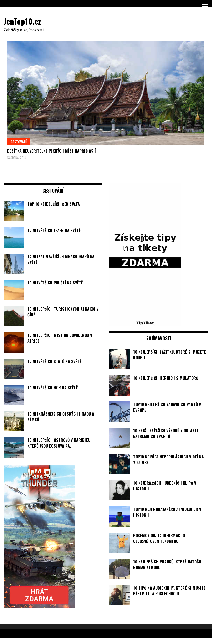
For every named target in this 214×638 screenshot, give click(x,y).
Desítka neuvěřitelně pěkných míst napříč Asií (51, 151)
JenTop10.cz (22, 21)
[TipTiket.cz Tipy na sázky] (145, 323)
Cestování (19, 141)
